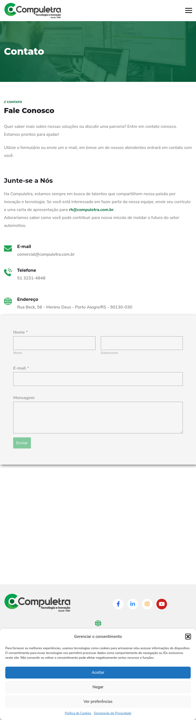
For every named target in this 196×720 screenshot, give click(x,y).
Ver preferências (98, 701)
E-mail (21, 368)
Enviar (22, 443)
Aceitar (98, 672)
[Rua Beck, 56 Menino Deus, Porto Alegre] (98, 532)
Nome (17, 352)
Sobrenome (109, 352)
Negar (98, 687)
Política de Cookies (78, 713)
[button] (188, 636)
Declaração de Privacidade (112, 713)
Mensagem (24, 398)
